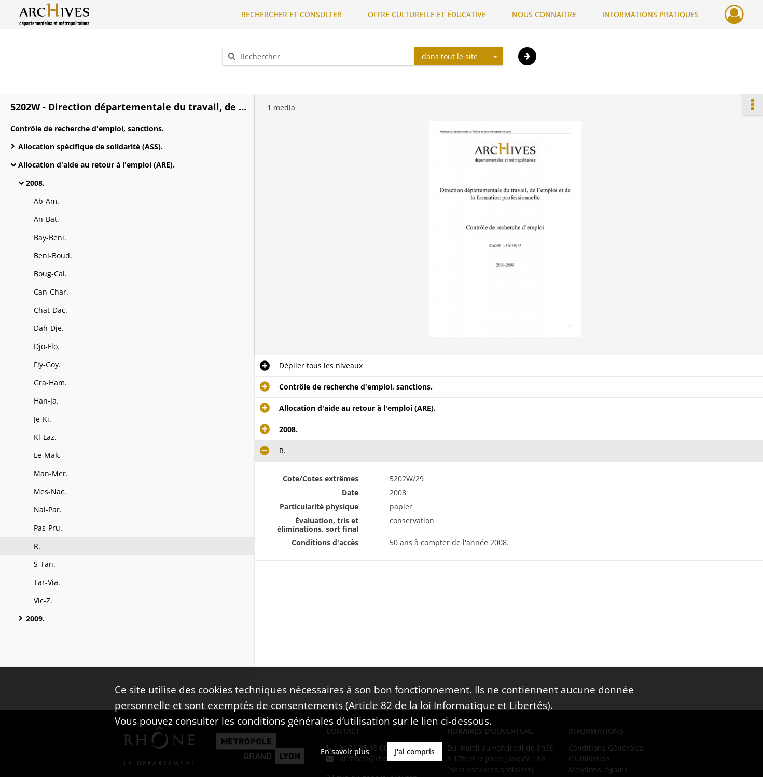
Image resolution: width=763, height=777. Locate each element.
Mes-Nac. (50, 491)
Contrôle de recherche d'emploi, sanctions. (87, 128)
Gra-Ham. (50, 382)
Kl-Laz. (45, 437)
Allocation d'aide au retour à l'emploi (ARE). (96, 165)
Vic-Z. (43, 600)
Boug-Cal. (50, 274)
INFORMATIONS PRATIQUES (650, 14)
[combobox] (458, 56)
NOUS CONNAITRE (544, 14)
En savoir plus (345, 751)
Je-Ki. (42, 419)
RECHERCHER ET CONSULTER (291, 14)
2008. (35, 183)
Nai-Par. (48, 510)
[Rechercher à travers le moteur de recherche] (323, 56)
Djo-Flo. (47, 346)
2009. (35, 618)
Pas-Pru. (48, 528)
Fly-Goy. (47, 364)
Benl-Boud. (53, 255)
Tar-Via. (47, 582)
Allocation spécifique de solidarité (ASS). (90, 146)
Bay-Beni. (50, 237)
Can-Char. (51, 292)
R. (37, 546)
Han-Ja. (46, 401)
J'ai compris (415, 751)
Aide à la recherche (262, 74)
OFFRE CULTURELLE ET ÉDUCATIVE (427, 14)
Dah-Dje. (49, 328)
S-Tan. (45, 564)
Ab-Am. (46, 201)
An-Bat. (46, 219)
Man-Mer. (51, 473)
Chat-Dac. (50, 310)
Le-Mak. (47, 455)
